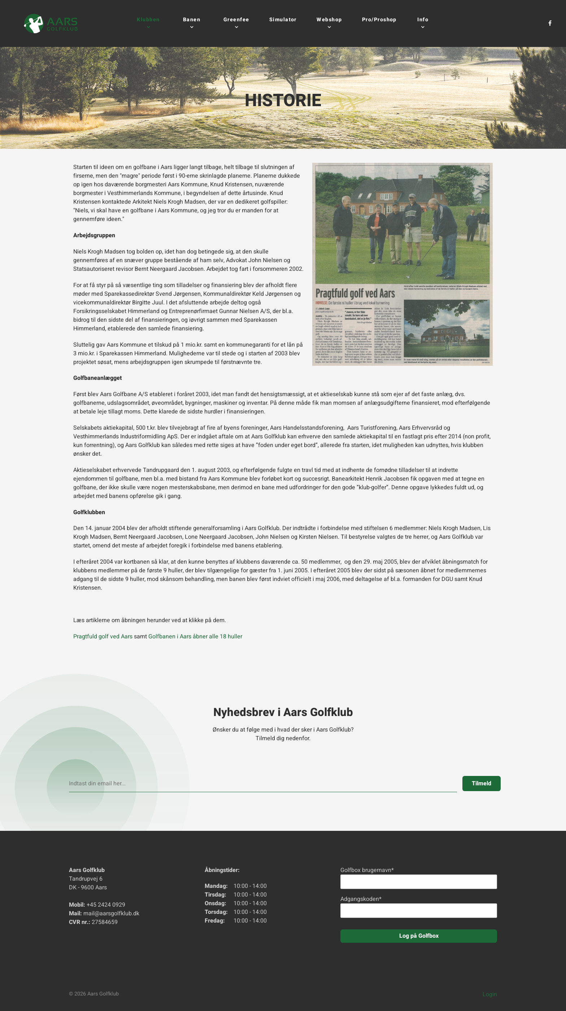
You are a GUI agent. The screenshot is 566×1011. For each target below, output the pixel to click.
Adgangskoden (361, 899)
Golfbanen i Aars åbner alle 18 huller (195, 636)
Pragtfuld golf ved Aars (102, 636)
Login (490, 994)
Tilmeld (481, 783)
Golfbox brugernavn (367, 870)
